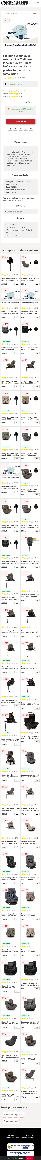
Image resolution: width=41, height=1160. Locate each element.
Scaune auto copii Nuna (28, 13)
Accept (29, 1158)
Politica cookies (27, 1138)
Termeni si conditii (15, 1135)
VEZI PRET (20, 121)
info (17, 284)
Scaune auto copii (10, 13)
